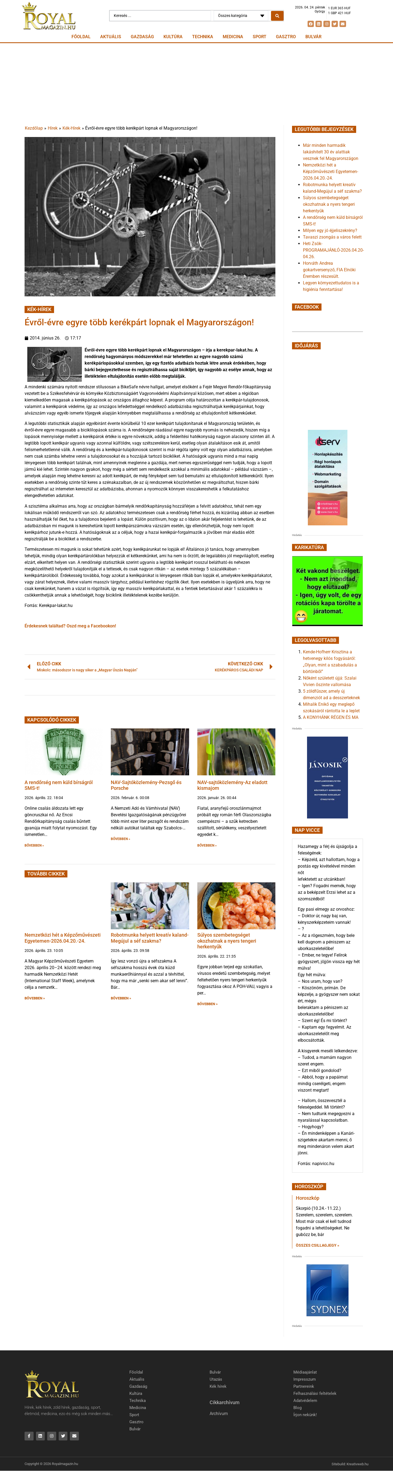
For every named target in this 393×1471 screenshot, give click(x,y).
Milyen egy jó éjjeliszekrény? (330, 230)
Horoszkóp (307, 1198)
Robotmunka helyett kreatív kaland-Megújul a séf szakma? (150, 938)
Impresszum (304, 1379)
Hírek (53, 128)
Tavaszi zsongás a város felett (332, 237)
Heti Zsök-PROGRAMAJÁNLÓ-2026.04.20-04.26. (333, 250)
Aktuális (110, 36)
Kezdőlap (34, 128)
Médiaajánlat (305, 1372)
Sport (259, 36)
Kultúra (173, 36)
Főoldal (81, 36)
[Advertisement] (196, 84)
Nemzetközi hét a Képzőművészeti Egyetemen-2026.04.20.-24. (63, 938)
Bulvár (313, 36)
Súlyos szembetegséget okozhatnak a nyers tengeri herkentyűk (226, 940)
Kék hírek (218, 1386)
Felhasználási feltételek (315, 1393)
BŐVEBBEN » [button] (34, 845)
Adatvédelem (305, 1400)
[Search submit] (277, 16)
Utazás (216, 1379)
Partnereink (303, 1386)
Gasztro (286, 36)
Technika (202, 36)
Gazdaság (142, 36)
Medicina (233, 36)
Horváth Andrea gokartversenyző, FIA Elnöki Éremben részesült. (329, 270)
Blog (297, 1407)
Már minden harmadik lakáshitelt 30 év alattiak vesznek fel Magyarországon (330, 152)
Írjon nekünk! (305, 1414)
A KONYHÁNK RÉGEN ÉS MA (330, 717)
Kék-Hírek (71, 128)
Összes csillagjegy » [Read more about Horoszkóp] (317, 1245)
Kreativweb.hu (357, 1464)
